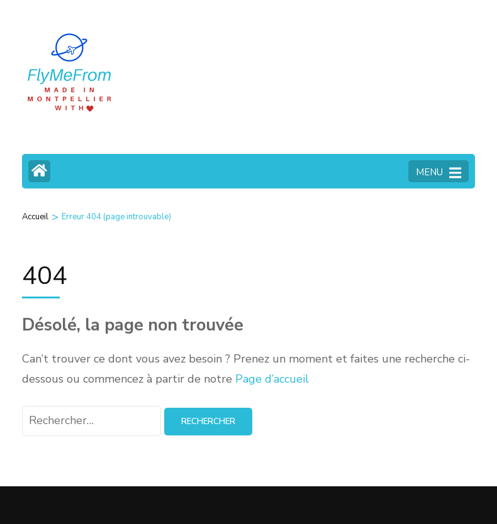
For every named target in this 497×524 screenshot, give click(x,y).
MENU (438, 173)
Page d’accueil (272, 378)
